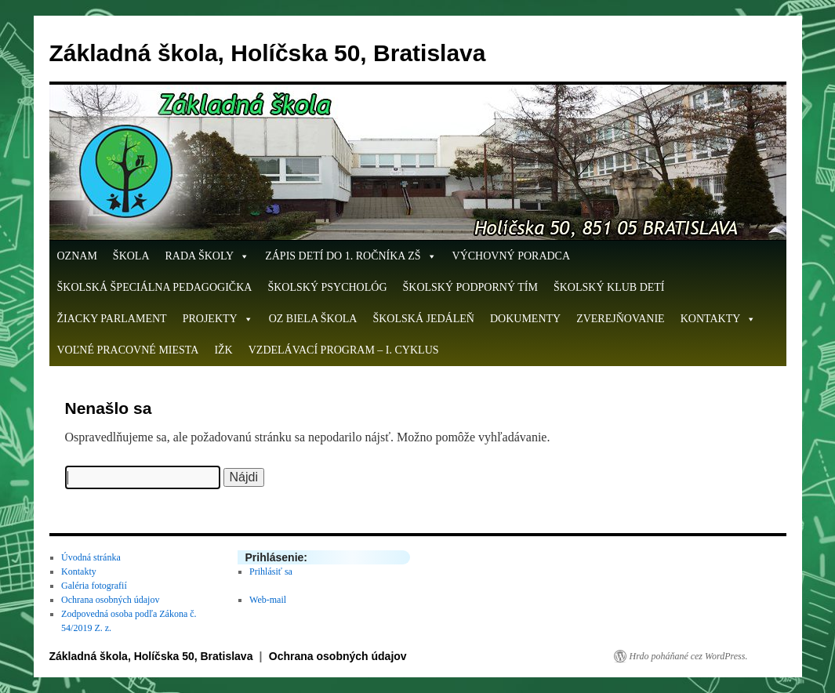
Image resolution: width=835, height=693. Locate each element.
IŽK (223, 350)
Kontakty (719, 319)
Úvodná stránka (91, 557)
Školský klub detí (609, 287)
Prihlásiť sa (270, 571)
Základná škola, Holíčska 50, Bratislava (267, 53)
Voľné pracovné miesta (128, 350)
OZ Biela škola (313, 319)
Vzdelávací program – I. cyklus (344, 350)
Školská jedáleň (423, 319)
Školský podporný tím (470, 287)
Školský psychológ (327, 287)
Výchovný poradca (511, 256)
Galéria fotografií (94, 585)
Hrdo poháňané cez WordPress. (689, 656)
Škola (131, 256)
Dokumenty (525, 319)
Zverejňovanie (620, 319)
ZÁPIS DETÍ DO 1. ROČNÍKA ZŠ (350, 256)
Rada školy (207, 256)
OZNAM (77, 256)
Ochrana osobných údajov (110, 599)
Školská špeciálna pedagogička (154, 287)
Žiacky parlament (112, 319)
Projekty (218, 319)
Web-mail (267, 599)
